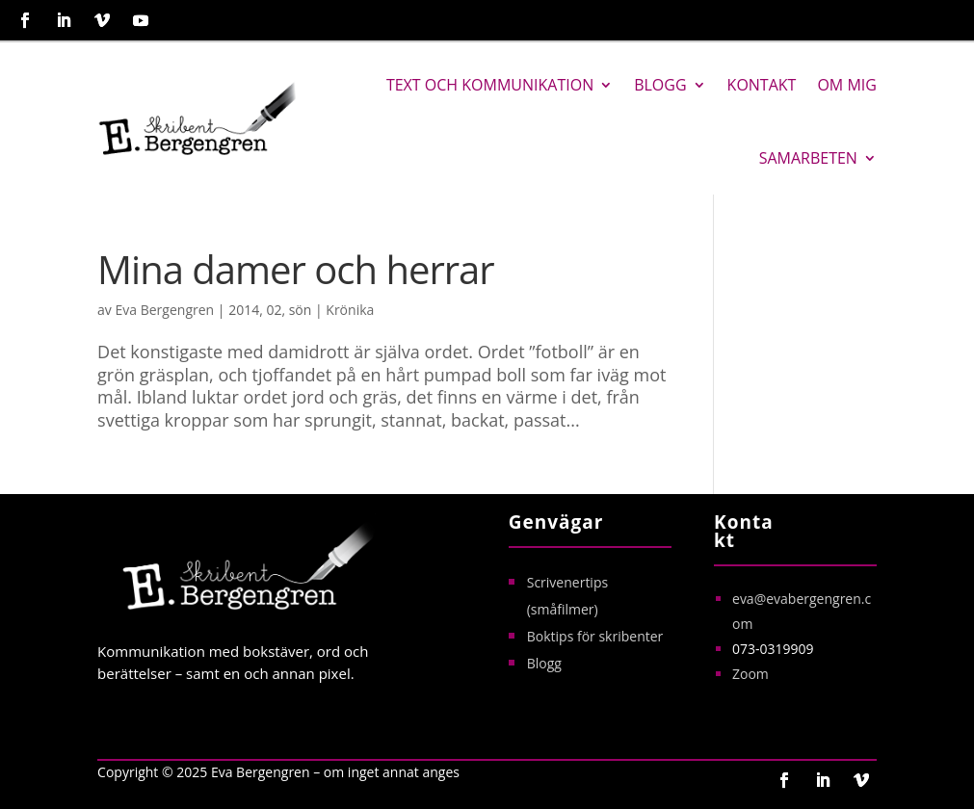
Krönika (350, 309)
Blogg (660, 84)
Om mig (846, 84)
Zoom (750, 674)
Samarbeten (808, 158)
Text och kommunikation (489, 84)
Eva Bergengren (165, 309)
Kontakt (762, 84)
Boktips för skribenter (595, 636)
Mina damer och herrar (295, 269)
